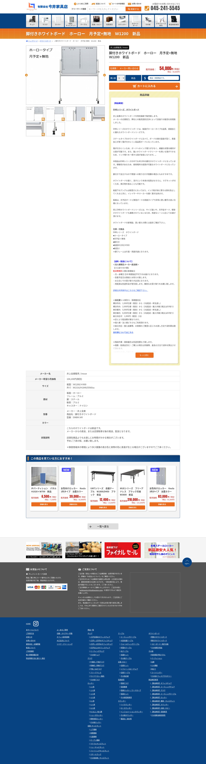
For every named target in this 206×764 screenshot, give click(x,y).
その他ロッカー (95, 722)
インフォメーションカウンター (132, 712)
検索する (133, 9)
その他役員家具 (126, 697)
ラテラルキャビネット (98, 744)
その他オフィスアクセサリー (161, 676)
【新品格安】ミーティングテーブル (163, 694)
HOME (28, 624)
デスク (90, 658)
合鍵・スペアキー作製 (64, 633)
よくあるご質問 (81, 4)
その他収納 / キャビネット (99, 758)
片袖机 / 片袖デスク (97, 662)
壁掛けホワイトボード (159, 637)
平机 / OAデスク (96, 669)
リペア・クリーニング (65, 644)
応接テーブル (125, 672)
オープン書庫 (95, 740)
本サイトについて (32, 630)
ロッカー (91, 683)
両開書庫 (93, 733)
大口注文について (63, 640)
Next (104, 75)
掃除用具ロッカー (96, 719)
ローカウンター (126, 708)
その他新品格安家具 (158, 715)
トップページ (33, 41)
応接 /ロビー (122, 662)
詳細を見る (44, 504)
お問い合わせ (134, 4)
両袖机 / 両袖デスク (97, 665)
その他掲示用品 (156, 647)
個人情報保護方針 (32, 655)
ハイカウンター (126, 704)
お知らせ (29, 637)
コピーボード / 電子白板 (159, 644)
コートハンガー (156, 672)
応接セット (125, 665)
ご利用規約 (30, 651)
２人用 (92, 690)
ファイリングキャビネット (99, 751)
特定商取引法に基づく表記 (35, 658)
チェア (90, 633)
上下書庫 (93, 729)
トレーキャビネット (97, 747)
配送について (98, 4)
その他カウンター (127, 715)
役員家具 (121, 679)
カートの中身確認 (117, 4)
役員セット (125, 694)
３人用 (92, 694)
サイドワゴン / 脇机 (97, 676)
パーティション (156, 658)
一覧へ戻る (103, 526)
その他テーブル (126, 658)
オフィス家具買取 (63, 637)
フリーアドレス (95, 672)
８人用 (92, 708)
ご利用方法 (30, 633)
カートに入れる (144, 86)
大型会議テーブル (127, 640)
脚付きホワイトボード (159, 640)
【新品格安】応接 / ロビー (160, 708)
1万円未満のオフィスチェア (100, 637)
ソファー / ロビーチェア (129, 669)
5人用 (92, 701)
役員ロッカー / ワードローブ (131, 690)
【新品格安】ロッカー (159, 697)
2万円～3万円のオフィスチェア (101, 644)
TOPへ (187, 564)
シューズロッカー (96, 715)
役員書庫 (124, 687)
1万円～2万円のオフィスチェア (101, 640)
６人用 (92, 704)
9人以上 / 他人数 (96, 712)
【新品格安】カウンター (160, 704)
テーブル (121, 633)
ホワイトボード (45, 41)
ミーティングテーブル (128, 637)
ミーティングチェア (97, 651)
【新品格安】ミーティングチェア (163, 687)
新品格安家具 (153, 679)
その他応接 (125, 676)
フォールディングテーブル (130, 644)
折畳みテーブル (126, 647)
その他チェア (95, 655)
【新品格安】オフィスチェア (161, 683)
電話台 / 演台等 (126, 719)
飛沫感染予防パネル (158, 655)
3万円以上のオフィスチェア (100, 647)
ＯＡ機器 (154, 665)
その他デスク (95, 679)
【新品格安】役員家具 (159, 712)
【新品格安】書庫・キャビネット (163, 701)
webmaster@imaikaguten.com (91, 590)
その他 (151, 651)
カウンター (122, 701)
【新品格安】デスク (158, 690)
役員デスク (125, 683)
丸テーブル (124, 651)
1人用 (92, 687)
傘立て (153, 669)
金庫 (152, 662)
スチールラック (95, 754)
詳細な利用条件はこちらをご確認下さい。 (130, 290)
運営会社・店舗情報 (33, 644)
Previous (26, 75)
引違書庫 (93, 736)
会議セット (125, 655)
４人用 (92, 697)
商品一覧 (91, 630)
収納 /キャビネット (94, 726)
